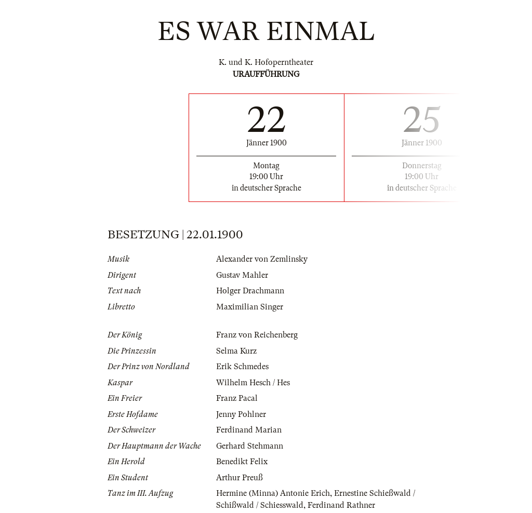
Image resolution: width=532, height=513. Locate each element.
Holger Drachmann (250, 290)
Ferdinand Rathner (341, 505)
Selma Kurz (236, 351)
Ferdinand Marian (249, 430)
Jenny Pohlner (241, 414)
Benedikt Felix (242, 461)
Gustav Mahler (242, 275)
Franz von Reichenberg (257, 335)
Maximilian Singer (249, 307)
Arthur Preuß (239, 477)
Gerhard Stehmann (249, 446)
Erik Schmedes (242, 366)
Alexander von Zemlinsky (262, 259)
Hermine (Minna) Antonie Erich (273, 493)
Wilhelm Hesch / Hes (253, 382)
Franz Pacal (237, 398)
